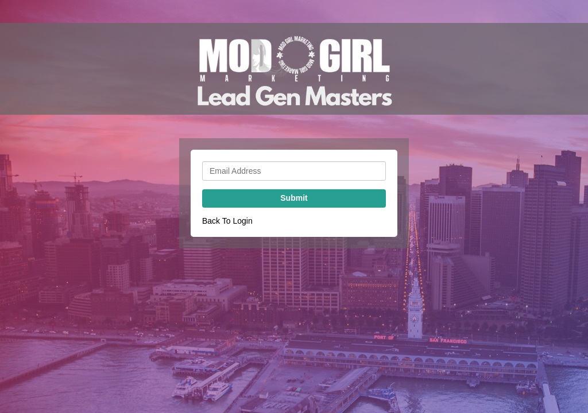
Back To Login (227, 220)
